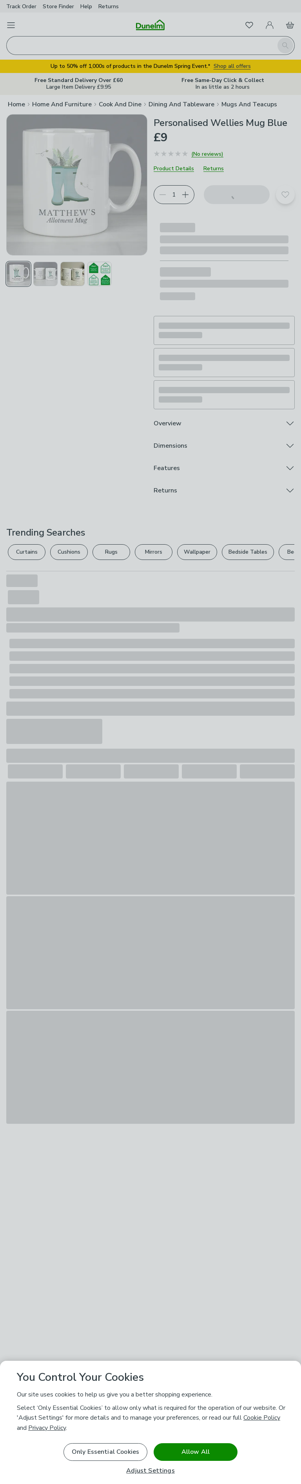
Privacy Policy (47, 1428)
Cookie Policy (261, 1417)
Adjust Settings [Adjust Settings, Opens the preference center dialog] (150, 1471)
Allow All (195, 1452)
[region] (150, 1422)
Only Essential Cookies (106, 1452)
